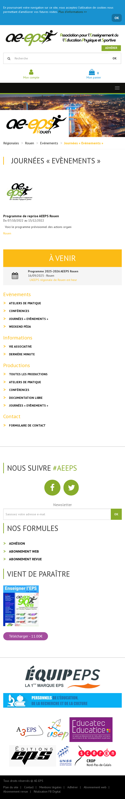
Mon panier (93, 75)
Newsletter (62, 504)
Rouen (29, 143)
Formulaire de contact (27, 425)
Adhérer (111, 48)
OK (116, 18)
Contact (29, 787)
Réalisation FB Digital (47, 791)
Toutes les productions (28, 374)
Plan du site (10, 787)
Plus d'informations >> (73, 12)
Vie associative (20, 346)
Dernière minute (22, 354)
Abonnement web (24, 551)
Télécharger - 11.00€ (25, 636)
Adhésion (17, 543)
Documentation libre (26, 398)
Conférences (19, 311)
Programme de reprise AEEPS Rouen (31, 216)
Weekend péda (20, 327)
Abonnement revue (25, 559)
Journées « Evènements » (28, 319)
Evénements (49, 143)
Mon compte (31, 75)
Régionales (11, 143)
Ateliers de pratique (25, 303)
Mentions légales (50, 787)
